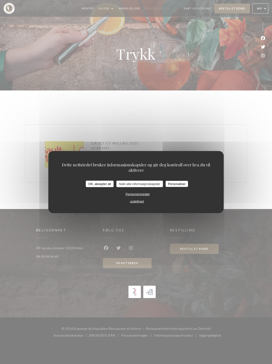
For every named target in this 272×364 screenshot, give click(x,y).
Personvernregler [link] (138, 194)
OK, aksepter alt (99, 184)
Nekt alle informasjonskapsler (139, 184)
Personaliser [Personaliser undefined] (177, 184)
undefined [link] (137, 201)
